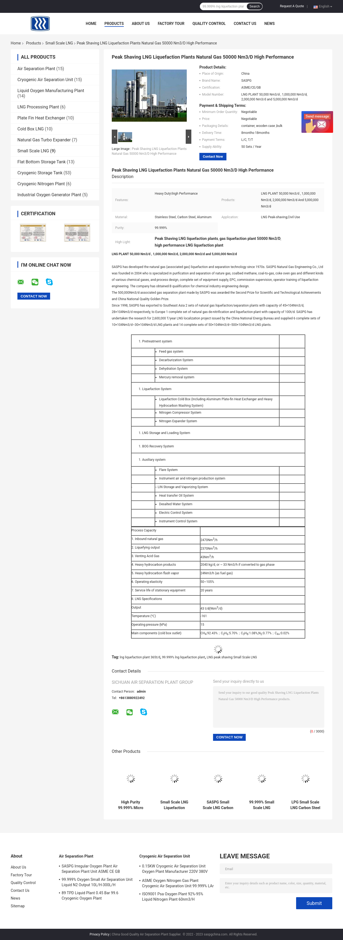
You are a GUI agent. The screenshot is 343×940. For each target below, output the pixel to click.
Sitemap (18, 906)
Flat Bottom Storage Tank (41, 161)
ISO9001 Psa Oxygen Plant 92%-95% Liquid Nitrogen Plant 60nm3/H (172, 896)
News (269, 23)
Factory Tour (171, 23)
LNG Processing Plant (38, 107)
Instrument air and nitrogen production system (192, 478)
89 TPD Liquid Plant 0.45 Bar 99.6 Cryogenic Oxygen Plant (90, 895)
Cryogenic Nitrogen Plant (41, 183)
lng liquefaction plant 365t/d (140, 657)
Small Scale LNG (59, 43)
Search (254, 6)
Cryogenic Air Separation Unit (45, 79)
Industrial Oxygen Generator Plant (49, 194)
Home (91, 23)
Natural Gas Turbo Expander (44, 139)
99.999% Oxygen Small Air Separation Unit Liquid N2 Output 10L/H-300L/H (97, 882)
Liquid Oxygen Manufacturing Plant (50, 90)
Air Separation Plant (36, 68)
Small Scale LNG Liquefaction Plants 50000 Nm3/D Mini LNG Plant (174, 805)
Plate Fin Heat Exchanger (41, 117)
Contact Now (213, 156)
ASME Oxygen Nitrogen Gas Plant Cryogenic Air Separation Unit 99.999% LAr (178, 883)
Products (114, 23)
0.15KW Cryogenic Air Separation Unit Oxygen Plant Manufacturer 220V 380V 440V (175, 869)
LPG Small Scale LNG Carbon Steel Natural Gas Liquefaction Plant (305, 805)
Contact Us (245, 23)
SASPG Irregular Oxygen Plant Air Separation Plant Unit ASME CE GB (91, 869)
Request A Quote (292, 6)
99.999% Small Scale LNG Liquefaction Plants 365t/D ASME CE (261, 805)
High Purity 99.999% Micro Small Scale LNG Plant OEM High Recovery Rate (130, 805)
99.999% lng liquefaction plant (183, 657)
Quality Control (209, 23)
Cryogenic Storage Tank (39, 172)
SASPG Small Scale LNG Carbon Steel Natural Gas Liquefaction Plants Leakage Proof (218, 805)
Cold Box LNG (30, 128)
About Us (141, 23)
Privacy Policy (99, 934)
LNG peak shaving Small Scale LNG (232, 657)
